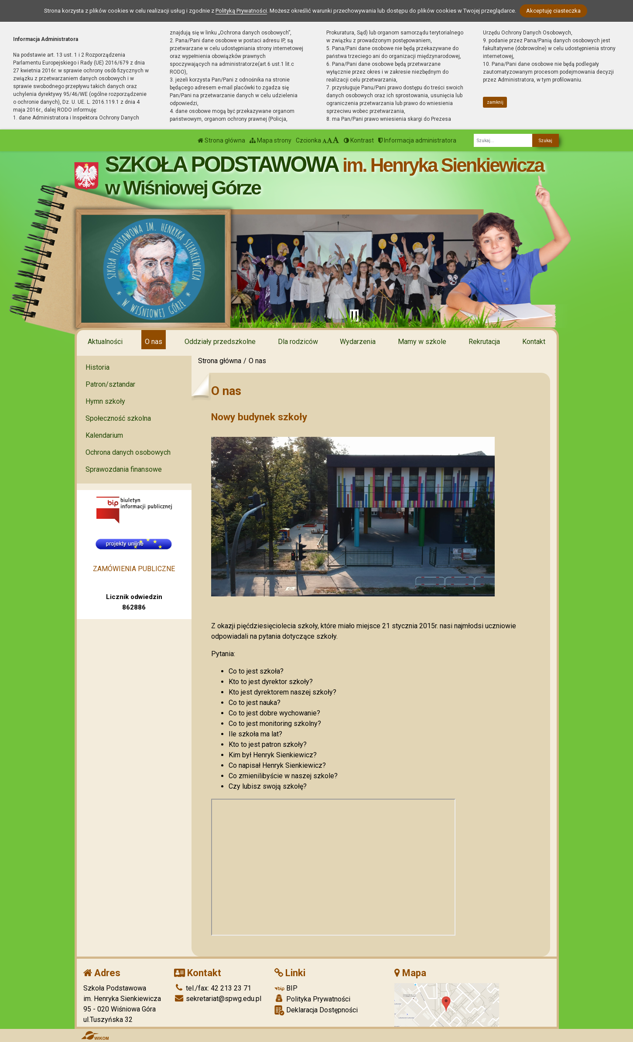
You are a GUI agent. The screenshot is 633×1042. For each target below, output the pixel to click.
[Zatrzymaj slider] (354, 315)
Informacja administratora (417, 140)
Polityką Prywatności (241, 10)
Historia (97, 367)
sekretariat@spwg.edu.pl (217, 998)
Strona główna (221, 140)
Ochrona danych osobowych (128, 452)
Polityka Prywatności (312, 998)
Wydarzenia (358, 341)
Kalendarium (104, 435)
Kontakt (533, 341)
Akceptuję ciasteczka (553, 10)
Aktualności (105, 341)
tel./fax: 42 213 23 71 (212, 988)
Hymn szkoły (105, 401)
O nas (153, 341)
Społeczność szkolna (118, 418)
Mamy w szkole (422, 341)
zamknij (495, 102)
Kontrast (359, 140)
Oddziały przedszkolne (220, 341)
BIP (286, 988)
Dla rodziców (298, 341)
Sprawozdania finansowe (124, 469)
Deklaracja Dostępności (316, 1010)
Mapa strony (270, 140)
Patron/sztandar (110, 384)
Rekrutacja (484, 341)
